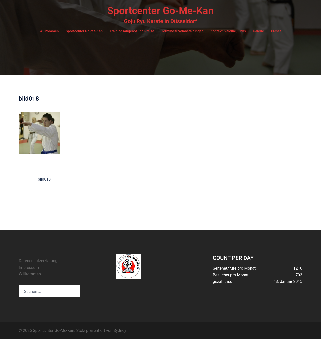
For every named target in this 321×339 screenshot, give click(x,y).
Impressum (29, 267)
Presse (276, 31)
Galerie (258, 31)
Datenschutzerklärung (38, 260)
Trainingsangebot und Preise (132, 31)
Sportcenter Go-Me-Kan (160, 11)
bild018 (44, 179)
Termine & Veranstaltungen (182, 31)
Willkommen (49, 31)
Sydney (120, 330)
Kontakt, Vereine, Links (228, 31)
